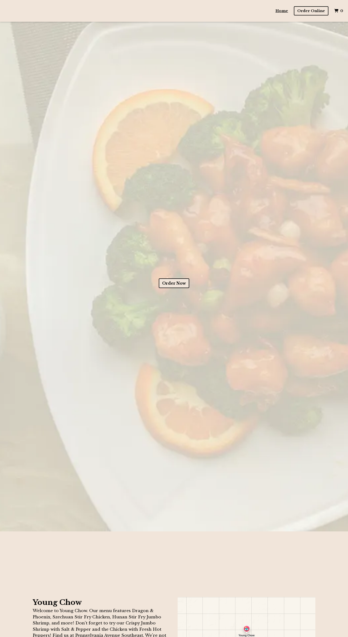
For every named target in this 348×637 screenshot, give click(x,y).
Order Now (174, 283)
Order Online (311, 10)
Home (282, 10)
